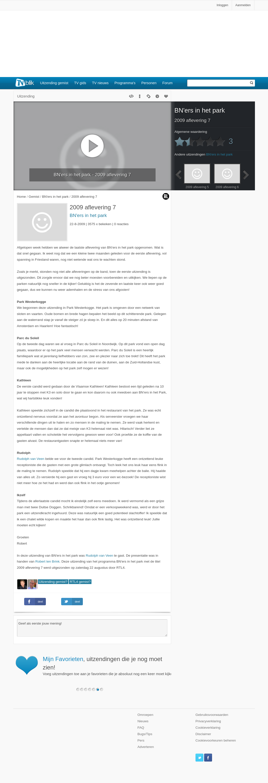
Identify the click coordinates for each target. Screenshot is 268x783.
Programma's (124, 83)
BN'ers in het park (88, 215)
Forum (167, 83)
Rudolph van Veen (30, 459)
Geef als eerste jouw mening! (92, 628)
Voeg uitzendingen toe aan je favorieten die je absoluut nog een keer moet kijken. (140, 666)
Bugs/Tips (145, 734)
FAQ (141, 727)
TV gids (80, 83)
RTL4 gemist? (80, 582)
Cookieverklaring (208, 727)
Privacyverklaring (208, 721)
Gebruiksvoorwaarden (212, 715)
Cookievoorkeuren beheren (216, 740)
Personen (149, 83)
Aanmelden (243, 5)
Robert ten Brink (47, 561)
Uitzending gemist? (53, 582)
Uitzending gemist (54, 83)
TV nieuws (100, 83)
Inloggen (222, 5)
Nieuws (143, 721)
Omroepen (145, 715)
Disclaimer (203, 734)
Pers (141, 740)
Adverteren (146, 747)
